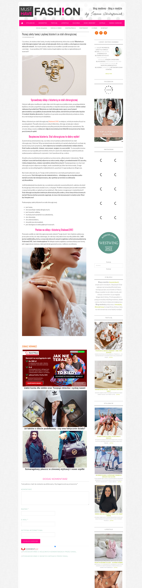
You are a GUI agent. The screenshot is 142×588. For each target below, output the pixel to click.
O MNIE (94, 28)
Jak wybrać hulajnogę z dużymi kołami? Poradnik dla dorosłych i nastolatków (109, 418)
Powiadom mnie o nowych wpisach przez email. (45, 556)
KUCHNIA (76, 23)
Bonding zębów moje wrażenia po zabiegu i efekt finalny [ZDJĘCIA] (108, 457)
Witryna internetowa (31, 530)
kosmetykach (114, 224)
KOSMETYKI (43, 23)
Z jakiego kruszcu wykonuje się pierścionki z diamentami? (108, 542)
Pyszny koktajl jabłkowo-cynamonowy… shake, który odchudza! (109, 293)
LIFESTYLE (65, 23)
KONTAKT (104, 28)
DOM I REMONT (89, 23)
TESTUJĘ (54, 23)
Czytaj (111, 299)
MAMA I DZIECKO (115, 23)
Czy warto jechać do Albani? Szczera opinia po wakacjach (108, 379)
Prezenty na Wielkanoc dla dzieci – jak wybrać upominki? (109, 504)
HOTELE (102, 23)
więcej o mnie (108, 73)
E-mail (24, 520)
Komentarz (26, 489)
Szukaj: (108, 211)
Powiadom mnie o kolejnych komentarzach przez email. (50, 552)
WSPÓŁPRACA (70, 28)
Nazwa (25, 509)
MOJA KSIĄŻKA (41, 28)
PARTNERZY (83, 28)
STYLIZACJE (30, 23)
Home (22, 23)
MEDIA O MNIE (56, 28)
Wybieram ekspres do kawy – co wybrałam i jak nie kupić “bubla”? (109, 332)
